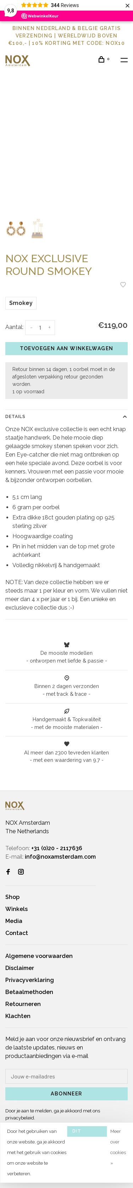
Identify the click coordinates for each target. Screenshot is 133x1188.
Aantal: (14, 327)
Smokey (21, 303)
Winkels (16, 909)
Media (13, 921)
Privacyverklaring (29, 980)
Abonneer (66, 1093)
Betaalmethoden (29, 992)
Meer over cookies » (118, 1147)
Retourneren (23, 1004)
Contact (16, 933)
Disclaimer (19, 968)
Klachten (18, 1016)
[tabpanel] (66, 152)
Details (15, 416)
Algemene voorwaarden (39, 956)
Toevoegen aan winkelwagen (66, 348)
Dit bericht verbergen (86, 1133)
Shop (12, 897)
